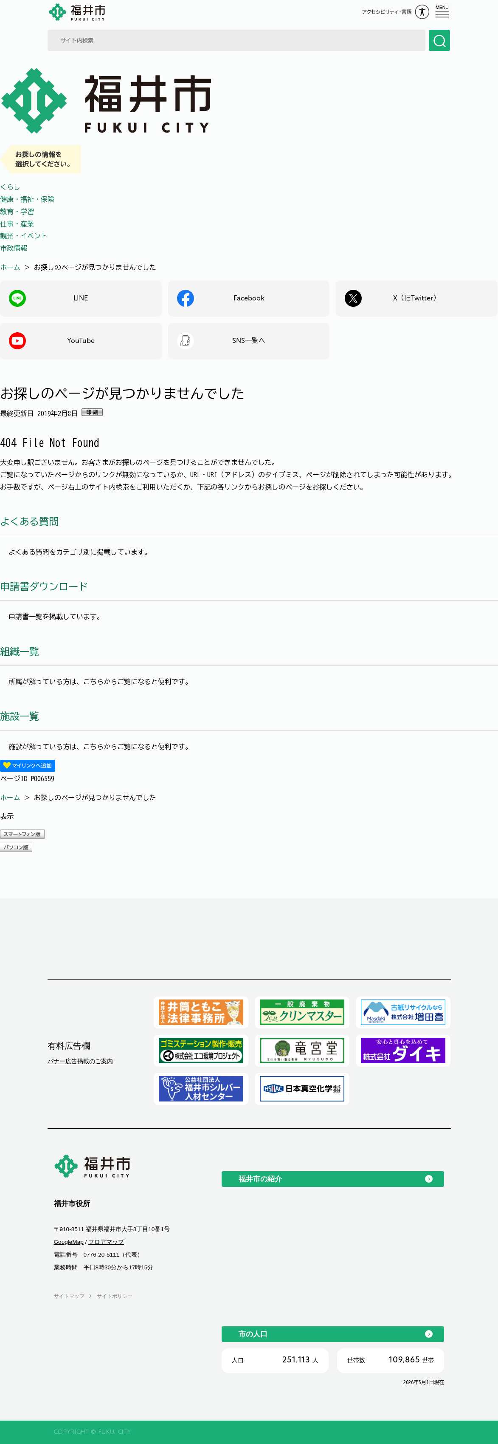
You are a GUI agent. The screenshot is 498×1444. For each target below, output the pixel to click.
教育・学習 (17, 211)
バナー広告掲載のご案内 (80, 1061)
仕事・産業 (17, 224)
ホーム (10, 267)
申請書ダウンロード (44, 587)
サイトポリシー (114, 1296)
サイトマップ (69, 1296)
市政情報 (13, 248)
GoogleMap (69, 1242)
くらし (10, 187)
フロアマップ (106, 1242)
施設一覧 (19, 716)
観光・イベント (24, 235)
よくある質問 (29, 522)
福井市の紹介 (260, 1179)
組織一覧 (19, 652)
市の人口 (253, 1334)
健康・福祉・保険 (27, 199)
